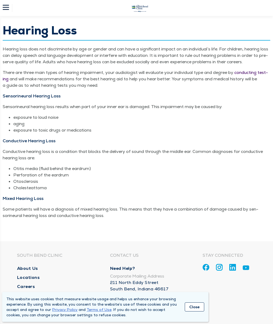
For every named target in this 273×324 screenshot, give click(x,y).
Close (194, 307)
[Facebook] (206, 267)
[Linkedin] (232, 267)
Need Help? (122, 268)
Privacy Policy (65, 309)
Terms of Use (99, 309)
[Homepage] (140, 8)
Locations (28, 277)
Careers (26, 286)
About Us (27, 268)
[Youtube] (246, 268)
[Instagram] (219, 267)
